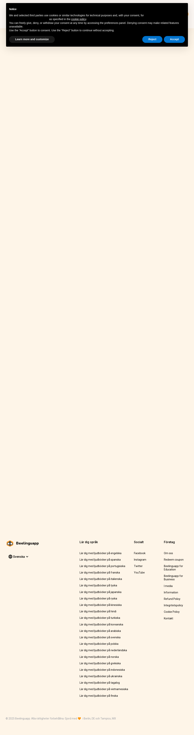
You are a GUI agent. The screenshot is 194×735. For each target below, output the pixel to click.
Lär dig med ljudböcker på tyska (98, 585)
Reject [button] (152, 39)
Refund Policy (172, 598)
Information (171, 592)
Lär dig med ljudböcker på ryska (98, 598)
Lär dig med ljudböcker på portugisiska (102, 566)
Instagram (140, 559)
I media (168, 586)
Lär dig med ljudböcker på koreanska (101, 624)
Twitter (138, 566)
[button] (18, 557)
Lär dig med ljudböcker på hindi (98, 611)
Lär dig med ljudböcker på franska (100, 572)
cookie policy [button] (78, 19)
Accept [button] (174, 39)
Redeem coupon (174, 559)
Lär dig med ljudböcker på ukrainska (101, 676)
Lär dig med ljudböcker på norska (99, 656)
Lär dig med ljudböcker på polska (99, 643)
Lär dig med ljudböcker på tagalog (100, 682)
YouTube (139, 572)
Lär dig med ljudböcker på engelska (100, 553)
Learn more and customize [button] (32, 39)
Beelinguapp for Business (173, 577)
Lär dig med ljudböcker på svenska (100, 637)
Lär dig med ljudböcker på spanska (100, 559)
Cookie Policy (172, 611)
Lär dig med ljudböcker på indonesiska (102, 669)
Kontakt (168, 618)
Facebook (140, 553)
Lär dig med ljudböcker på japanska (100, 592)
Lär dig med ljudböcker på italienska (101, 578)
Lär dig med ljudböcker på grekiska (100, 663)
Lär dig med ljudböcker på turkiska (100, 617)
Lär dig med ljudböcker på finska (99, 695)
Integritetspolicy (173, 605)
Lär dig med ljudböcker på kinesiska (101, 604)
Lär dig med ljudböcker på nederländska (103, 650)
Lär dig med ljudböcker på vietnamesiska (104, 689)
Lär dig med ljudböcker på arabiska (100, 630)
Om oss (168, 553)
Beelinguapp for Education (173, 568)
